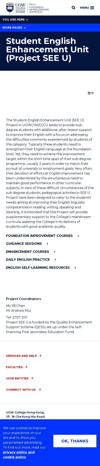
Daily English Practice (28, 260)
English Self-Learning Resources (38, 268)
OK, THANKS (74, 441)
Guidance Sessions (24, 244)
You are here (15, 19)
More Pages (14, 27)
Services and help (21, 356)
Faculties (14, 367)
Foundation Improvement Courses (39, 236)
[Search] (73, 7)
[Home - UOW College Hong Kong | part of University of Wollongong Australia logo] (27, 8)
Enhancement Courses (27, 252)
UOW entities (17, 378)
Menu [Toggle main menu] (87, 7)
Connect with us (21, 389)
